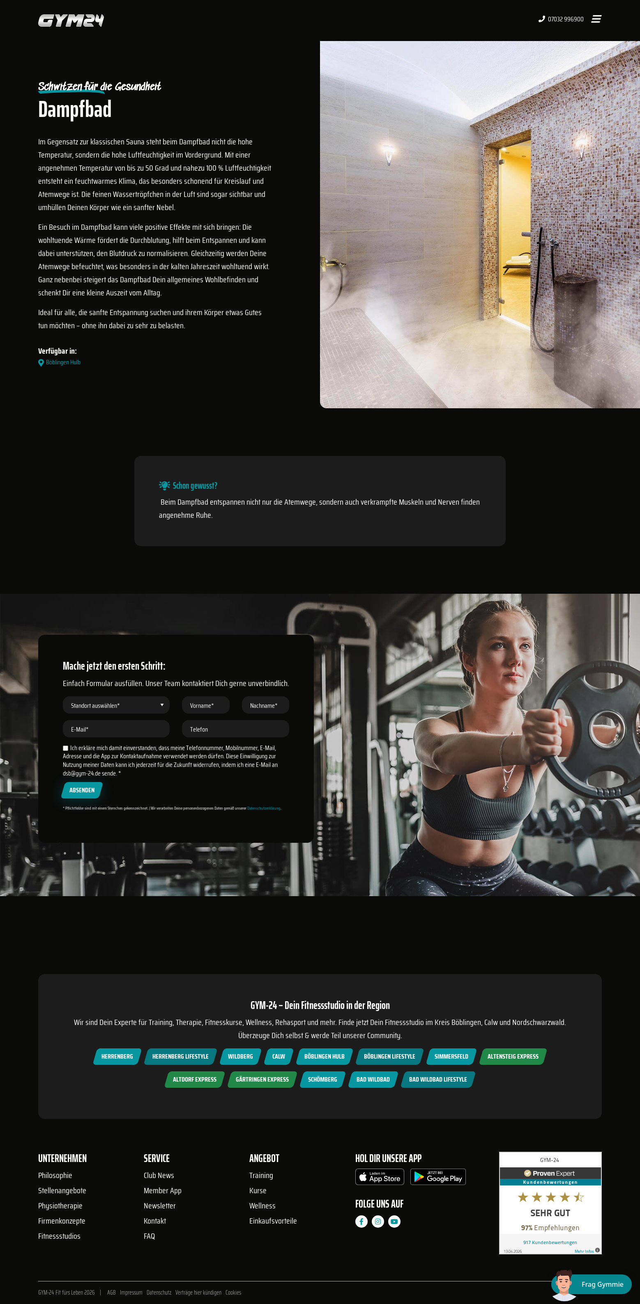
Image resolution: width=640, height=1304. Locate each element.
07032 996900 (561, 19)
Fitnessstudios (59, 1235)
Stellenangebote (62, 1190)
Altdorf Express (194, 1079)
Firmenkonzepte (61, 1220)
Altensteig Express (513, 1056)
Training (261, 1175)
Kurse (258, 1190)
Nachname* (264, 745)
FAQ (149, 1235)
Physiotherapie (60, 1205)
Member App (163, 1190)
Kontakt (155, 1220)
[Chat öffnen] (591, 1284)
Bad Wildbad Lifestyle (438, 1079)
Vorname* (202, 745)
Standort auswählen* (95, 745)
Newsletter (160, 1205)
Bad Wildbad (373, 1079)
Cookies (233, 1292)
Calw (278, 1056)
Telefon (199, 769)
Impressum (131, 1292)
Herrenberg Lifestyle (180, 1056)
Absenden (81, 829)
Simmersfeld (451, 1056)
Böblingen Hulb (324, 1056)
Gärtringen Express (262, 1079)
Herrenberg (117, 1056)
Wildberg (240, 1056)
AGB (111, 1292)
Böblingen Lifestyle (389, 1056)
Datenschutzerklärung (264, 847)
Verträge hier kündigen (198, 1292)
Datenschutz (159, 1292)
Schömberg (322, 1079)
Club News (159, 1175)
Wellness (262, 1205)
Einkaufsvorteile (273, 1220)
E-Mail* (80, 769)
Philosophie (55, 1175)
